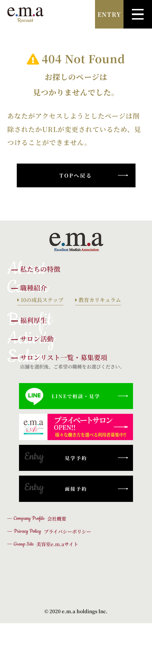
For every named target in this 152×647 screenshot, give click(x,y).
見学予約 (55, 458)
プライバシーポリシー (52, 531)
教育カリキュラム (99, 299)
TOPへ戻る (76, 175)
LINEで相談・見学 (61, 396)
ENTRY (109, 14)
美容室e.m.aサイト (46, 544)
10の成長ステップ (41, 299)
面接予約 (55, 488)
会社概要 (40, 518)
